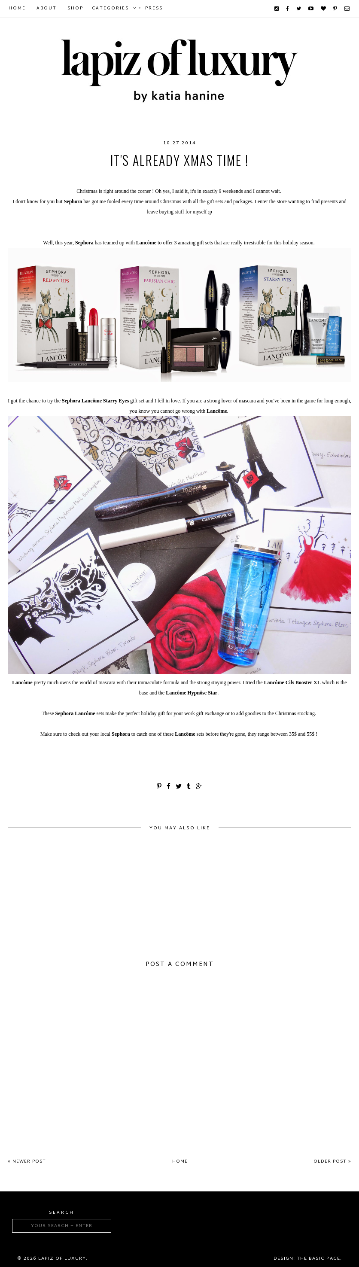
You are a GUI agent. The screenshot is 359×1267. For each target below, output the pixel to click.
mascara (291, 177)
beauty (31, 177)
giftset (155, 177)
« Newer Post (27, 1161)
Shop (75, 8)
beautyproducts (78, 177)
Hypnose (189, 177)
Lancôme (224, 177)
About (47, 8)
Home (17, 8)
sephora (326, 177)
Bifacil (124, 177)
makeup (258, 177)
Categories (110, 8)
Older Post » (332, 1161)
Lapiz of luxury (62, 1258)
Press (154, 8)
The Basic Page (318, 1258)
